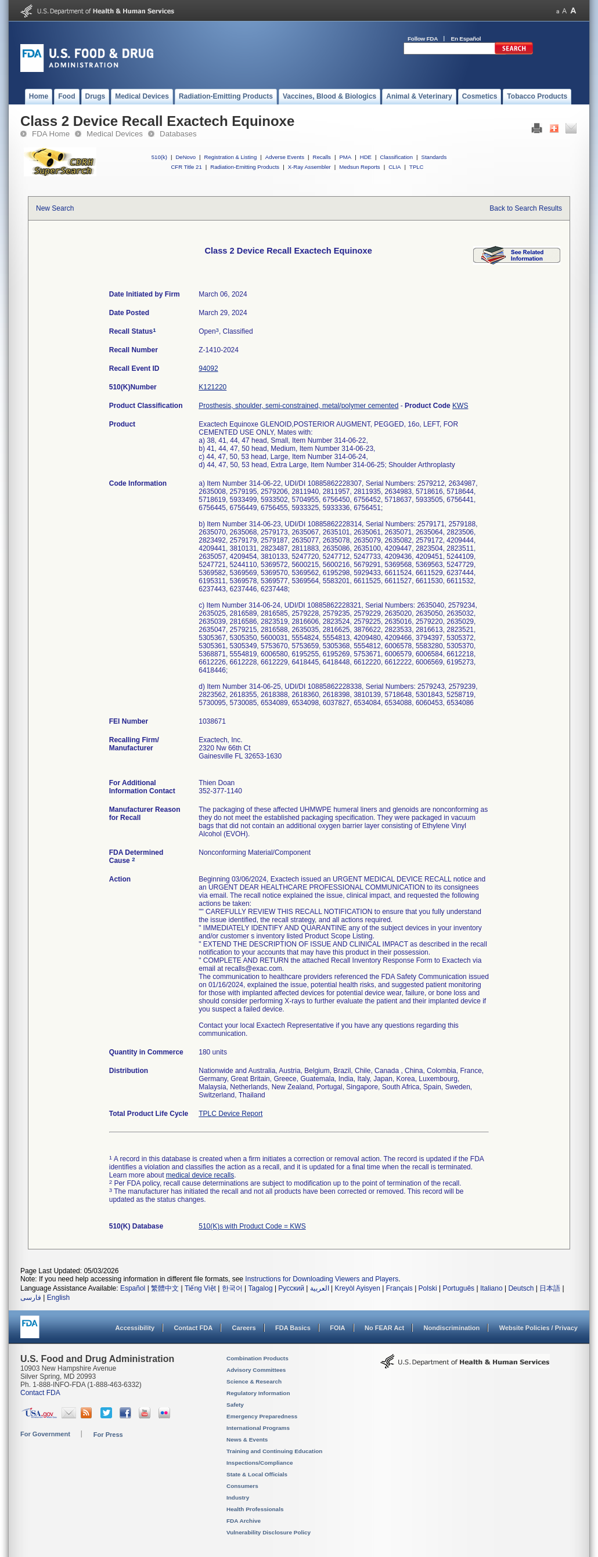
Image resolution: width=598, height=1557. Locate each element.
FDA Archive (243, 1521)
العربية (319, 1288)
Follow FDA (423, 38)
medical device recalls (200, 1175)
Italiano (491, 1288)
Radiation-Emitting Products (244, 167)
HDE (366, 157)
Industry (237, 1497)
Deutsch (521, 1288)
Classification (396, 157)
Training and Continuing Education (274, 1451)
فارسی (30, 1298)
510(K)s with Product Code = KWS (252, 1226)
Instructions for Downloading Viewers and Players (321, 1279)
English (58, 1298)
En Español (466, 38)
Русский (291, 1288)
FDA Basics (293, 1327)
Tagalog (260, 1288)
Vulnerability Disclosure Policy (268, 1532)
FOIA (337, 1327)
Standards (434, 157)
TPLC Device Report (230, 1114)
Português (458, 1288)
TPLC (416, 167)
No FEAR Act (384, 1327)
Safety (235, 1404)
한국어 (232, 1288)
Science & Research (254, 1381)
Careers (244, 1327)
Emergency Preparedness (261, 1416)
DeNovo (185, 157)
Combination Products (257, 1358)
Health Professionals (254, 1509)
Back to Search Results (525, 208)
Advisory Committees (256, 1370)
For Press (108, 1434)
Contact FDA (193, 1327)
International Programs (258, 1428)
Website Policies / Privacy (538, 1327)
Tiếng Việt (200, 1288)
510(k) (159, 157)
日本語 (549, 1288)
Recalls (321, 157)
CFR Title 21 (186, 167)
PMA (345, 157)
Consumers (242, 1486)
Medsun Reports (359, 167)
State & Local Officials (256, 1474)
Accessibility (135, 1327)
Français (399, 1288)
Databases (178, 133)
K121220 (212, 387)
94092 (208, 368)
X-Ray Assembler (309, 167)
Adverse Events (284, 157)
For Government (45, 1433)
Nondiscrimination (452, 1327)
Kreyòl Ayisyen (357, 1288)
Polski (428, 1288)
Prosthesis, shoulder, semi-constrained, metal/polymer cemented (298, 406)
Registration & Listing (230, 157)
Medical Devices (115, 133)
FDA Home (51, 133)
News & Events (247, 1439)
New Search (55, 208)
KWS (460, 406)
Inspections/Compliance (259, 1463)
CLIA (394, 167)
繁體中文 (165, 1288)
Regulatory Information (258, 1393)
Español (132, 1288)
